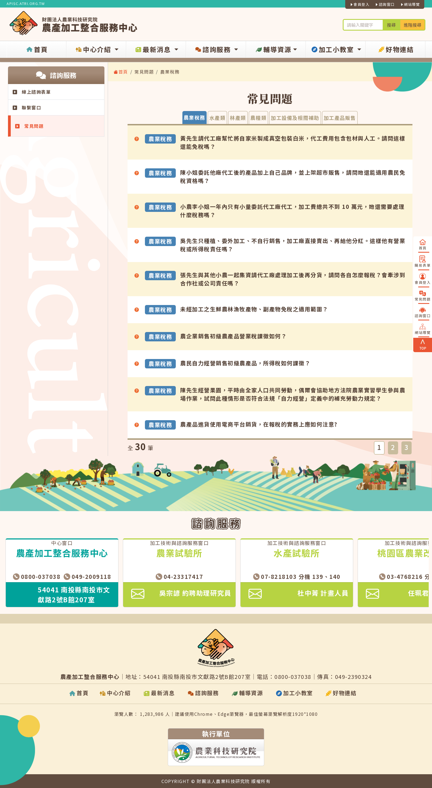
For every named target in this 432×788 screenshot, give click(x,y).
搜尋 (391, 24)
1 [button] (379, 447)
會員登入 (360, 4)
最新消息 (153, 49)
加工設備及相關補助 (295, 117)
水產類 (217, 117)
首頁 (36, 49)
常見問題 (29, 126)
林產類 (238, 117)
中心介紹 (93, 49)
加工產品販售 (340, 117)
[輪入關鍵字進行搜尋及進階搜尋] (363, 25)
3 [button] (406, 447)
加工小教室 (333, 49)
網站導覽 (410, 4)
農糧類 (258, 117)
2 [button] (393, 447)
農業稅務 (194, 117)
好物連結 (395, 49)
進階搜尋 (412, 24)
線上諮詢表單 (32, 91)
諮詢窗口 (385, 4)
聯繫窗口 (27, 107)
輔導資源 (273, 49)
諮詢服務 (213, 49)
